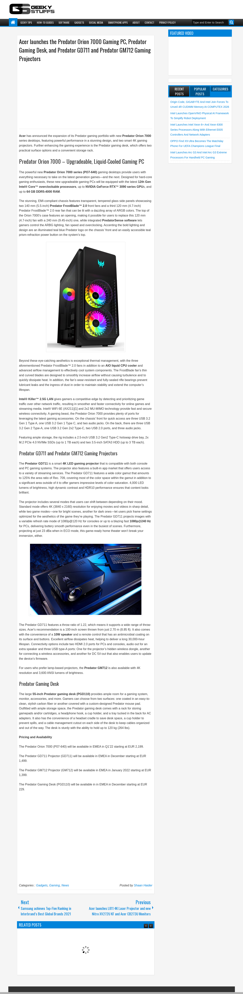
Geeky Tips (26, 22)
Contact (149, 22)
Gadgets (79, 22)
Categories (220, 88)
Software (64, 22)
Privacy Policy (167, 22)
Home (13, 22)
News (65, 885)
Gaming (54, 885)
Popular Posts (200, 91)
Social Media (96, 22)
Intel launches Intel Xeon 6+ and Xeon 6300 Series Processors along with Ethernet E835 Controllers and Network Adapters (196, 129)
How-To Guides (45, 22)
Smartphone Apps (118, 22)
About (136, 22)
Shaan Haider (143, 885)
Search (231, 22)
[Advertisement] (82, 95)
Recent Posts (179, 91)
